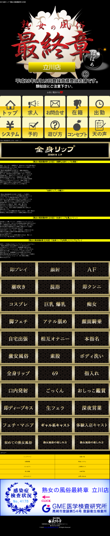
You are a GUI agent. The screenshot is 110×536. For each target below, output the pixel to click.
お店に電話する (55, 92)
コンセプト (27, 466)
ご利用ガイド (82, 466)
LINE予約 (82, 471)
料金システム (82, 461)
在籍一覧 (82, 456)
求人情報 (27, 471)
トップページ (27, 456)
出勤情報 (27, 461)
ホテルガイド (27, 476)
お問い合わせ (82, 476)
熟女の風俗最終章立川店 (51, 527)
